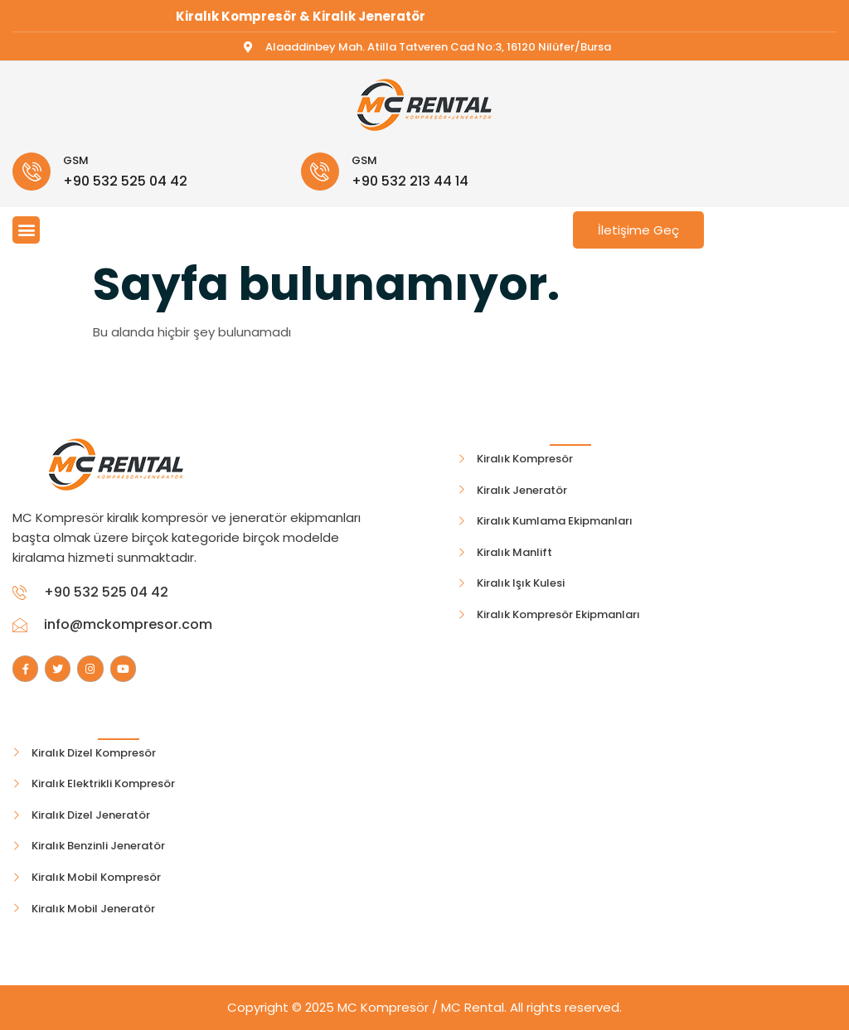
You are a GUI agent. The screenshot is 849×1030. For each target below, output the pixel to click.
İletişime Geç (638, 230)
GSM (76, 160)
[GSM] (31, 171)
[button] (26, 230)
